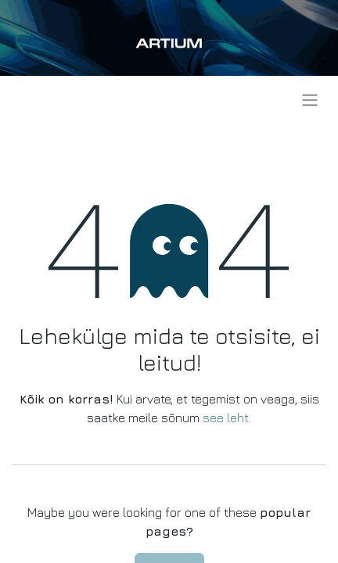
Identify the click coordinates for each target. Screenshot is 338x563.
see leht (226, 418)
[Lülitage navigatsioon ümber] (309, 99)
